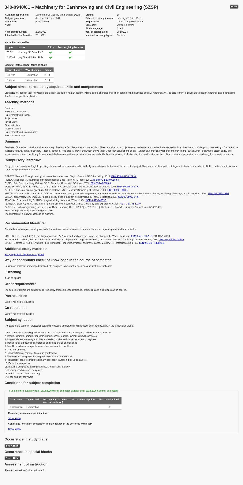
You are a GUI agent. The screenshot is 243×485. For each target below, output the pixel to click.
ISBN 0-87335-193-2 (218, 193)
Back (234, 6)
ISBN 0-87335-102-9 (130, 203)
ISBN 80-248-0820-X (127, 186)
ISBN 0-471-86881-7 (96, 200)
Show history (14, 418)
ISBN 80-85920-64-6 (128, 197)
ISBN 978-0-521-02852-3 (171, 239)
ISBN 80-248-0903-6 (100, 183)
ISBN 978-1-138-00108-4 (106, 180)
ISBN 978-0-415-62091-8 (123, 176)
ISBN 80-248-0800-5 (117, 190)
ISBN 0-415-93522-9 (141, 236)
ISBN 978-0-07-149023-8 (151, 243)
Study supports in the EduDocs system (24, 254)
